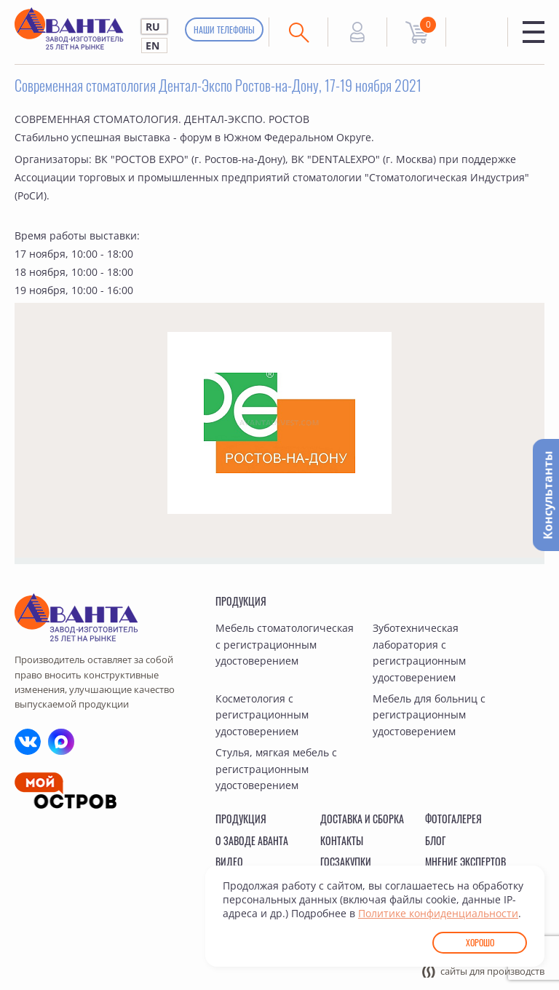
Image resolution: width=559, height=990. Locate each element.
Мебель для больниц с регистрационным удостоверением (429, 715)
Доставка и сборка (362, 818)
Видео (229, 861)
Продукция (240, 601)
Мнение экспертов (465, 861)
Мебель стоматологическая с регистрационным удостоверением (284, 644)
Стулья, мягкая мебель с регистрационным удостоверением (276, 768)
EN (152, 45)
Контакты (341, 840)
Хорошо (480, 942)
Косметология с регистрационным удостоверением (262, 715)
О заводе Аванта (251, 840)
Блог (435, 840)
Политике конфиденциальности (438, 913)
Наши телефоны (224, 29)
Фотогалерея (453, 818)
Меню (533, 32)
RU (153, 26)
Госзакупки (345, 861)
